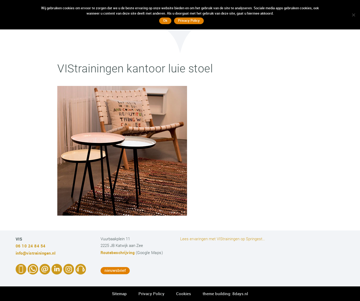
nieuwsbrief (115, 270)
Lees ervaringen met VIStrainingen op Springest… (222, 239)
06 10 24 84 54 (31, 245)
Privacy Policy (151, 293)
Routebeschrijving (118, 252)
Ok (165, 20)
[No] (353, 15)
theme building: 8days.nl (225, 293)
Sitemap (119, 293)
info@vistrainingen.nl (36, 253)
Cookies (183, 293)
